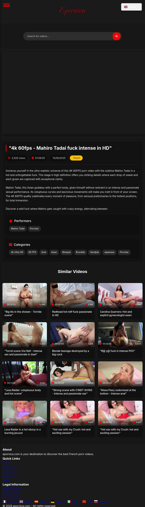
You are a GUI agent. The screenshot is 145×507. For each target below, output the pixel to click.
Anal (43, 252)
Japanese (109, 252)
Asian (54, 252)
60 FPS (32, 252)
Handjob (94, 252)
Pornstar (34, 228)
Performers (10, 471)
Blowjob (66, 252)
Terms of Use (11, 497)
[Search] (116, 36)
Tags (6, 480)
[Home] (72, 12)
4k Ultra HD (17, 252)
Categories (9, 467)
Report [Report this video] (76, 158)
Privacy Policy (11, 493)
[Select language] (131, 7)
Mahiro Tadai (18, 228)
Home (6, 463)
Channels (8, 475)
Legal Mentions (12, 489)
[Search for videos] (72, 36)
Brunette (80, 252)
